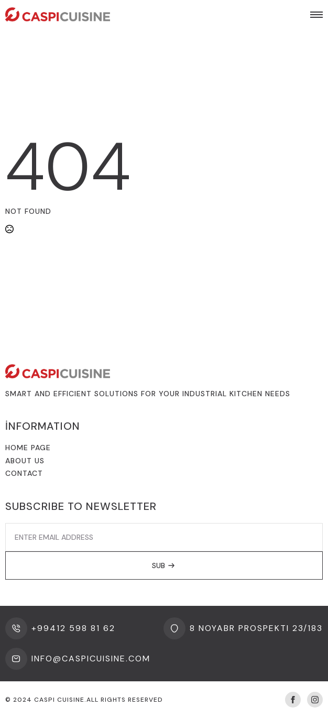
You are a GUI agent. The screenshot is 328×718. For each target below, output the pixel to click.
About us (25, 460)
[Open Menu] (316, 14)
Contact (24, 473)
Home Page (28, 447)
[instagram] (315, 700)
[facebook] (293, 700)
